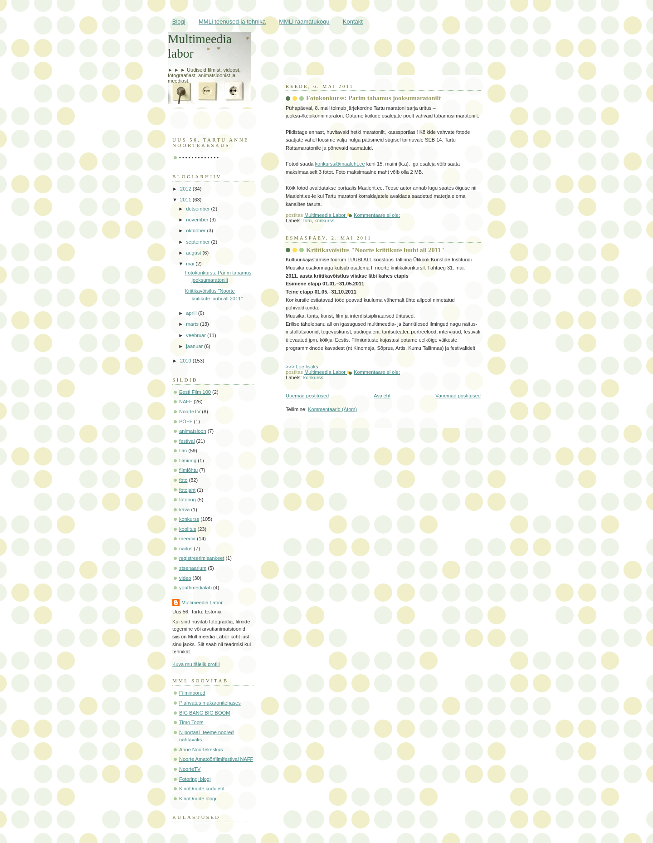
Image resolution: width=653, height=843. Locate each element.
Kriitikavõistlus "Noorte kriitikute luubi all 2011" (375, 250)
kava (184, 509)
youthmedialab (195, 587)
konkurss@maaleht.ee (340, 164)
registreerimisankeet (201, 558)
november (198, 219)
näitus (185, 548)
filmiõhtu (188, 470)
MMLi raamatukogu (304, 21)
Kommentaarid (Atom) (332, 409)
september (198, 242)
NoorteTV (189, 411)
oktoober (196, 230)
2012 (186, 188)
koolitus (187, 529)
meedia (187, 538)
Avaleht (382, 395)
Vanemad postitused (458, 395)
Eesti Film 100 (195, 392)
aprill (192, 313)
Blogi (178, 21)
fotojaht (187, 490)
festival (187, 441)
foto (307, 220)
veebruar (196, 335)
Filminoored (192, 693)
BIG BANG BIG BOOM (204, 713)
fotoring (187, 499)
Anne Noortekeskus (201, 749)
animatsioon (192, 431)
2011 (186, 199)
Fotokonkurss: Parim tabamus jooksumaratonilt (373, 98)
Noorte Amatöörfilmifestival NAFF (216, 759)
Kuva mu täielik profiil (195, 664)
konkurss (324, 220)
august (194, 252)
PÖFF (185, 421)
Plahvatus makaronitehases (210, 703)
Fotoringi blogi (194, 779)
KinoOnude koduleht (201, 788)
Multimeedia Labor (202, 602)
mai (190, 263)
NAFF (185, 401)
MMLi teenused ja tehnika (232, 21)
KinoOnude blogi (197, 798)
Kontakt (353, 21)
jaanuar (195, 346)
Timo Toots (191, 722)
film (183, 450)
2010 (186, 360)
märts (193, 324)
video (185, 578)
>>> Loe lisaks (302, 366)
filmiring (187, 460)
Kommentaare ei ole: (377, 215)
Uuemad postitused (307, 395)
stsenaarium (192, 568)
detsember (198, 208)
